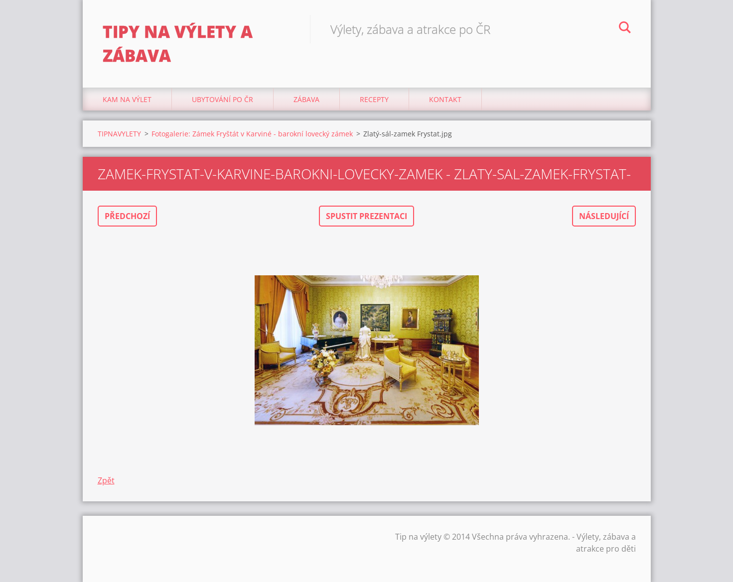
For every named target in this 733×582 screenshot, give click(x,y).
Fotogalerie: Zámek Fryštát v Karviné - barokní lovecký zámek (252, 133)
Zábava (306, 99)
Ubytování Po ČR (222, 99)
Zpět (106, 480)
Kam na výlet (127, 99)
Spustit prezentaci (366, 216)
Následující (604, 216)
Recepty (374, 99)
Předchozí (127, 216)
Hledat (625, 29)
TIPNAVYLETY (119, 133)
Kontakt (445, 99)
